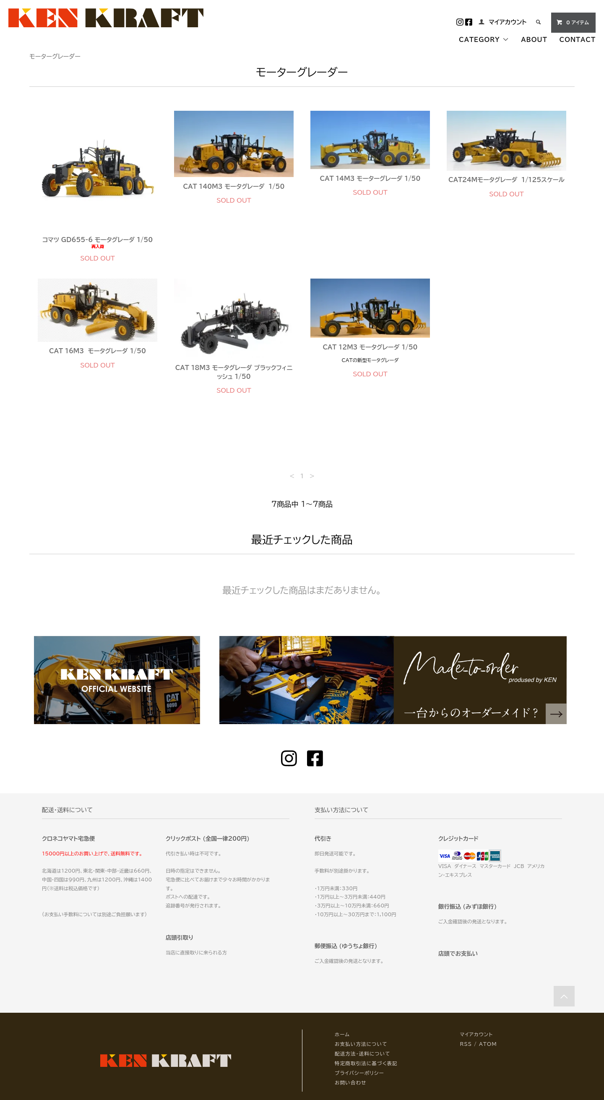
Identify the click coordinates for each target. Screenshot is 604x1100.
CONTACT (578, 39)
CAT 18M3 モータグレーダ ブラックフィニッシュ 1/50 (233, 372)
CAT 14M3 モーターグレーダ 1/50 (370, 178)
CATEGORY (484, 39)
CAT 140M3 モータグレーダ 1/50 (234, 186)
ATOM (488, 1044)
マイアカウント (507, 22)
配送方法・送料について (363, 1053)
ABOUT (534, 39)
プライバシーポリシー (359, 1073)
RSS (466, 1044)
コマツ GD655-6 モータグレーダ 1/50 (97, 243)
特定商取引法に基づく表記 (366, 1063)
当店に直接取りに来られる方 (196, 952)
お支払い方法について (361, 1044)
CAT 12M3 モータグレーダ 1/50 (370, 347)
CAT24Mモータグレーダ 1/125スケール (506, 180)
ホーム (342, 1034)
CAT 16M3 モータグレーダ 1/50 (97, 351)
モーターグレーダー (55, 56)
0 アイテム (572, 22)
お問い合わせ (350, 1082)
